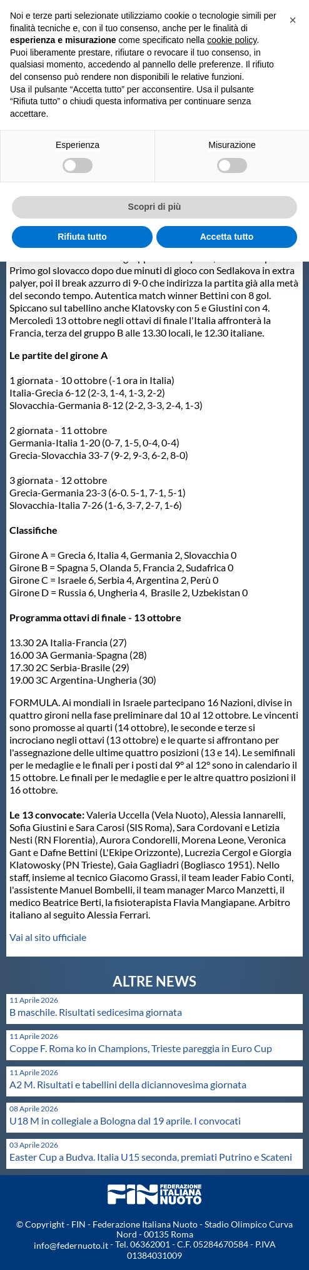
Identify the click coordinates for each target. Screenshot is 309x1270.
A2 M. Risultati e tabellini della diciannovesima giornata (127, 1084)
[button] (293, 20)
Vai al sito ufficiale (47, 937)
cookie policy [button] (231, 40)
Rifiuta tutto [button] (82, 237)
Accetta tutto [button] (227, 237)
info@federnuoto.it (71, 1245)
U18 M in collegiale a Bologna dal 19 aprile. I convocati (125, 1120)
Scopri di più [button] (154, 207)
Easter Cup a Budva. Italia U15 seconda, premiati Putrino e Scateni (150, 1157)
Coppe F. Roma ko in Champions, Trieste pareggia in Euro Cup (140, 1048)
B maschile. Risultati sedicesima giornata (95, 1012)
